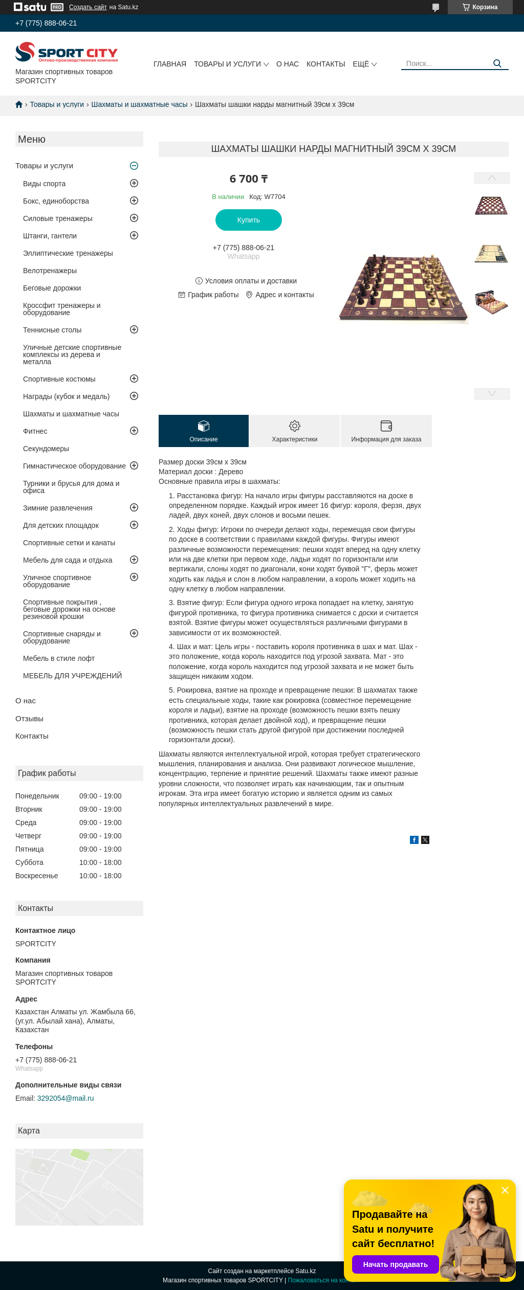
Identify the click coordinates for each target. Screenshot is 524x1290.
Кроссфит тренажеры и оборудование (62, 309)
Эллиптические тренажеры (68, 253)
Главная (170, 64)
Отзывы (29, 718)
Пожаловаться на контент (324, 1280)
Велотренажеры (50, 270)
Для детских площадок (61, 525)
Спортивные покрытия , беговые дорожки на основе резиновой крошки (69, 609)
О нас (287, 64)
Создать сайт (88, 7)
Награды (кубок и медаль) (66, 396)
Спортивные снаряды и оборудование (62, 637)
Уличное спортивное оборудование (57, 581)
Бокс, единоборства (56, 201)
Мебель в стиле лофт (59, 658)
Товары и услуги (227, 64)
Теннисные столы (52, 330)
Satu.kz (305, 1271)
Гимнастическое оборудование (74, 466)
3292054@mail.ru (65, 1098)
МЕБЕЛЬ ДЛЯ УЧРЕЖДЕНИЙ (72, 676)
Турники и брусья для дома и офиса (71, 487)
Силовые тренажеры (58, 218)
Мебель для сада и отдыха (67, 560)
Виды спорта (44, 184)
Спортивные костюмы (59, 379)
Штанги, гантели (50, 236)
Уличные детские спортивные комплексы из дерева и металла (72, 354)
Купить (248, 220)
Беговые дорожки (52, 288)
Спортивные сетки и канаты (69, 543)
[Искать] (497, 63)
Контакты (326, 64)
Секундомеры (46, 448)
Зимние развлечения (58, 508)
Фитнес (35, 431)
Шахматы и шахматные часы (140, 104)
